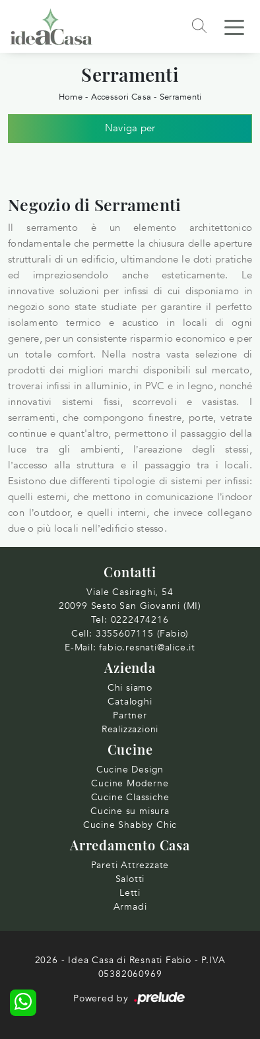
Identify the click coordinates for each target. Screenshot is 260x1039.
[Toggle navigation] (234, 26)
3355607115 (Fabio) (142, 633)
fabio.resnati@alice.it (147, 647)
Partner (130, 715)
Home (70, 97)
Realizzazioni (130, 729)
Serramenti (181, 97)
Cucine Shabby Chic (130, 825)
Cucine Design (130, 769)
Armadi (130, 906)
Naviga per (130, 128)
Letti (130, 893)
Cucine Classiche (130, 797)
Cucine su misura (130, 811)
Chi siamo (130, 687)
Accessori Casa (121, 97)
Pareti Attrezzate (130, 865)
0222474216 (140, 620)
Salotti (130, 879)
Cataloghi (130, 701)
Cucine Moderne (129, 783)
